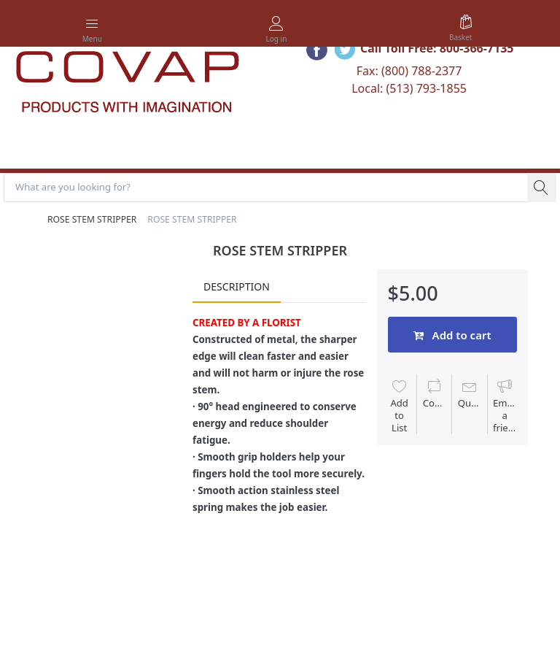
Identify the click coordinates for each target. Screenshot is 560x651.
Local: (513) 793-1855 (409, 88)
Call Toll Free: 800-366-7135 (437, 48)
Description (236, 286)
